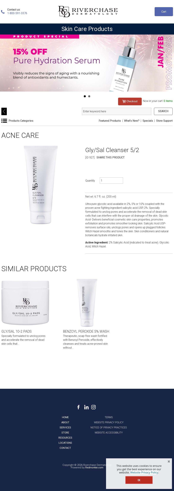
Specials (148, 120)
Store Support (164, 120)
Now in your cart (158, 101)
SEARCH (163, 111)
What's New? (131, 120)
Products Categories (21, 120)
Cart (163, 11)
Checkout (129, 101)
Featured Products (110, 120)
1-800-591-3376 (17, 13)
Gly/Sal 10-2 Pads (16, 331)
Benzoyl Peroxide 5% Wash (86, 331)
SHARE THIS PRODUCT (111, 157)
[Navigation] (85, 96)
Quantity (90, 180)
